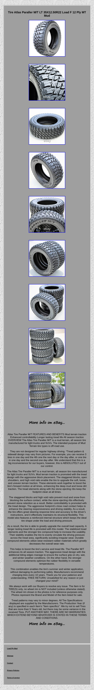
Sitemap (10, 656)
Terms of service (13, 678)
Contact (10, 663)
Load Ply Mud (12, 648)
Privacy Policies (13, 670)
